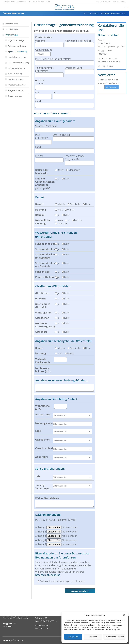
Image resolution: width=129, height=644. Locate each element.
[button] (124, 615)
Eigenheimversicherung (17, 51)
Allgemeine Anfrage (16, 40)
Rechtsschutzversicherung (18, 62)
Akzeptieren (73, 637)
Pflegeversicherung (16, 90)
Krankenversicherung (16, 85)
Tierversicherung (15, 96)
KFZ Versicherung (15, 73)
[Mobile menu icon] (126, 7)
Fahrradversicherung (16, 68)
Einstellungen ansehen (114, 637)
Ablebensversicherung (17, 46)
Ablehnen (93, 637)
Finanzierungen (11, 23)
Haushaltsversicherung (17, 57)
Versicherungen (11, 29)
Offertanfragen (10, 35)
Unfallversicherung (15, 79)
